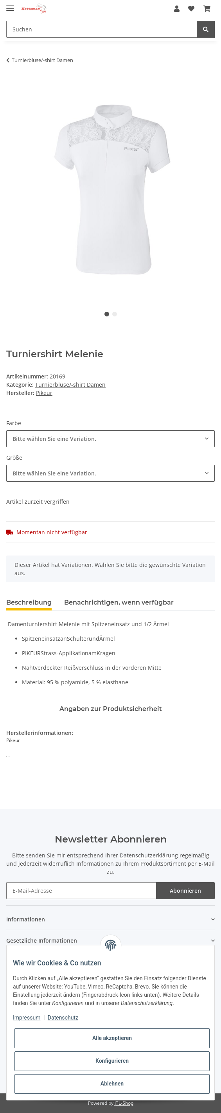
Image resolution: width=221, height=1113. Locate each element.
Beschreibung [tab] (29, 602)
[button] (177, 8)
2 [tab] (114, 314)
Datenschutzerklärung (149, 855)
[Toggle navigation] (10, 5)
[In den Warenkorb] (12, 84)
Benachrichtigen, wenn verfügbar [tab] (119, 602)
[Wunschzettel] (191, 8)
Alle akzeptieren (112, 1038)
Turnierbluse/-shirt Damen (70, 384)
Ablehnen (112, 1083)
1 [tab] (106, 314)
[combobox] (110, 438)
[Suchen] (101, 29)
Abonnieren (185, 890)
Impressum (26, 1017)
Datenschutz (63, 1017)
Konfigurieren (112, 1061)
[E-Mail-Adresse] (81, 890)
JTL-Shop (124, 1103)
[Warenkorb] (207, 8)
